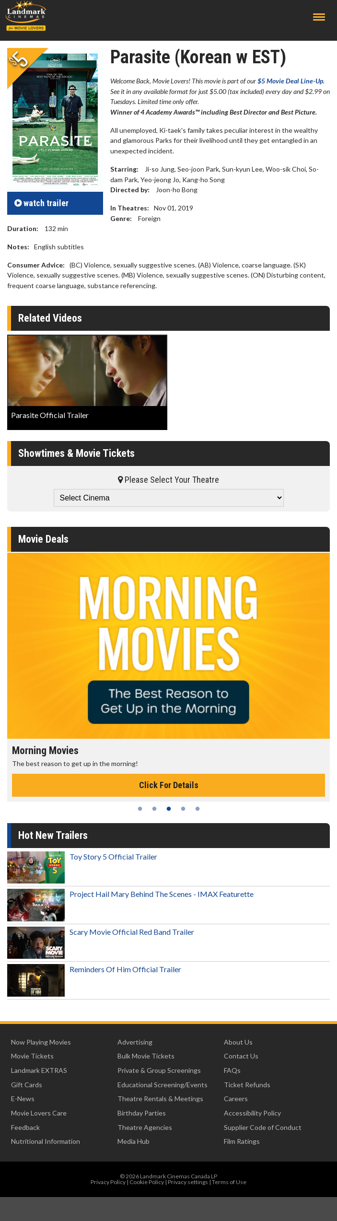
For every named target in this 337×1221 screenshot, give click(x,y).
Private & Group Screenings (159, 1070)
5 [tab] (197, 809)
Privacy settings (188, 1182)
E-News (23, 1098)
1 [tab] (140, 809)
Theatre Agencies (144, 1127)
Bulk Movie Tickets (145, 1056)
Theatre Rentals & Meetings (160, 1098)
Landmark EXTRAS (39, 1070)
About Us (238, 1042)
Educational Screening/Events (162, 1085)
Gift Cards (26, 1085)
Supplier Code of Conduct (263, 1127)
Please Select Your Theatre (168, 480)
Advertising (134, 1042)
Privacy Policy (108, 1182)
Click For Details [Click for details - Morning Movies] (168, 785)
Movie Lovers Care (39, 1113)
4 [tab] (183, 809)
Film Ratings (242, 1141)
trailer (41, 203)
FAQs (232, 1070)
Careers (236, 1098)
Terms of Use (229, 1182)
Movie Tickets (32, 1056)
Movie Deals (43, 539)
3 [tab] (169, 809)
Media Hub (133, 1141)
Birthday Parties (141, 1113)
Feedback (25, 1127)
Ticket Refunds (247, 1085)
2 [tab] (154, 809)
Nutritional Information (45, 1141)
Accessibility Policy (252, 1113)
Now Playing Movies (41, 1042)
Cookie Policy (146, 1182)
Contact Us (241, 1056)
